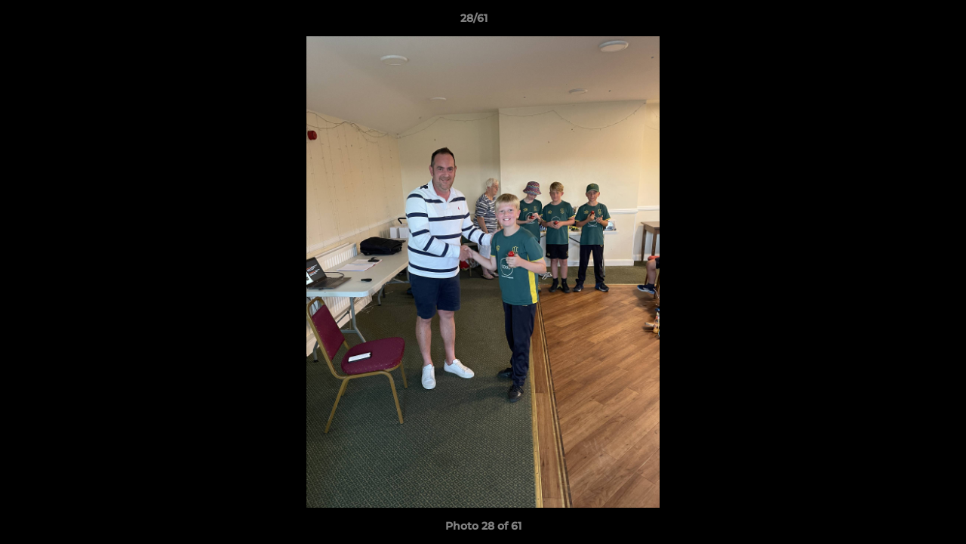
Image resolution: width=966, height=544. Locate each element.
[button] (903, 22)
